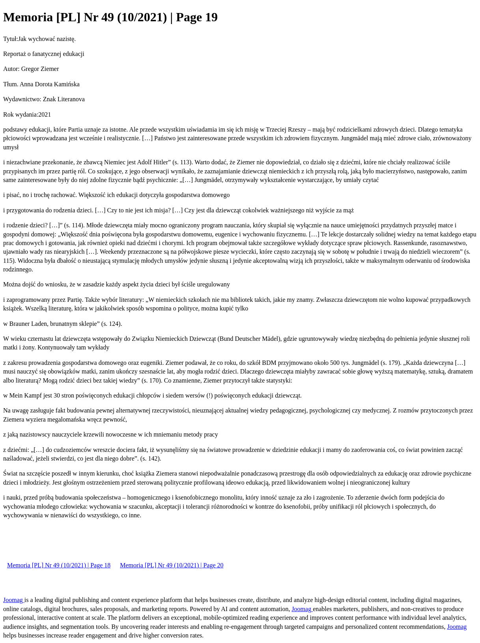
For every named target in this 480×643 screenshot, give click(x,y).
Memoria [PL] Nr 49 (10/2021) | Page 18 (58, 565)
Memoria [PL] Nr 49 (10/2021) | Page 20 (171, 565)
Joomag (13, 600)
